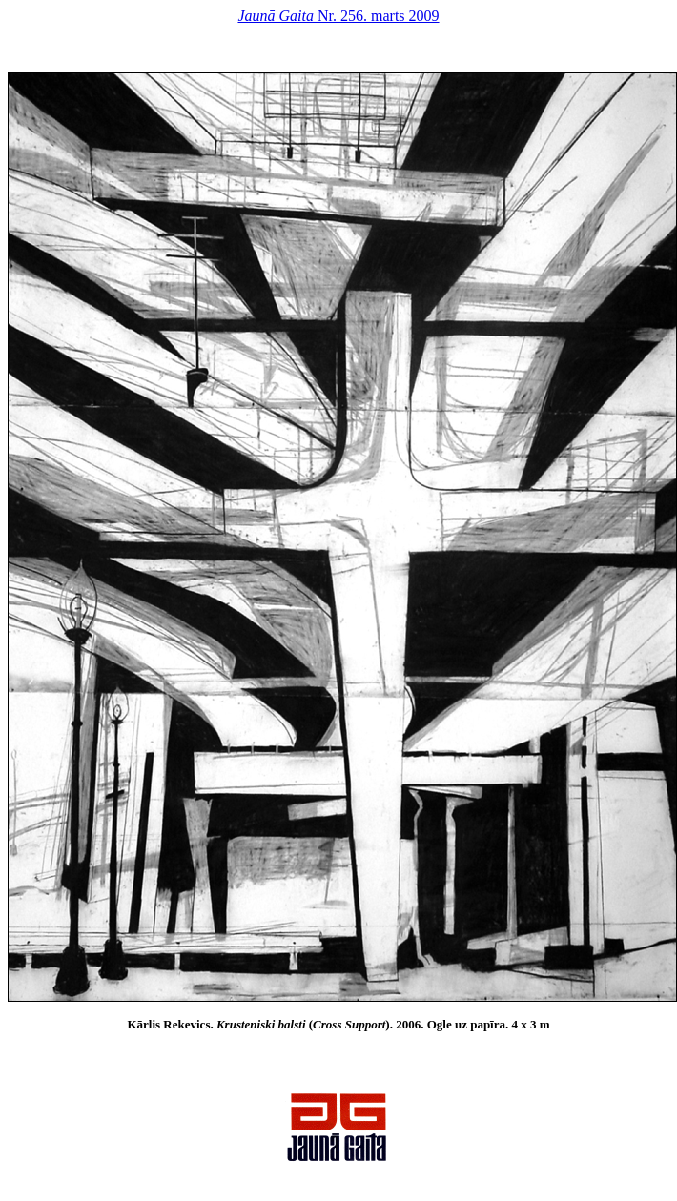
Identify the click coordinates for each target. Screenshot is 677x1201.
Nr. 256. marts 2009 (338, 16)
